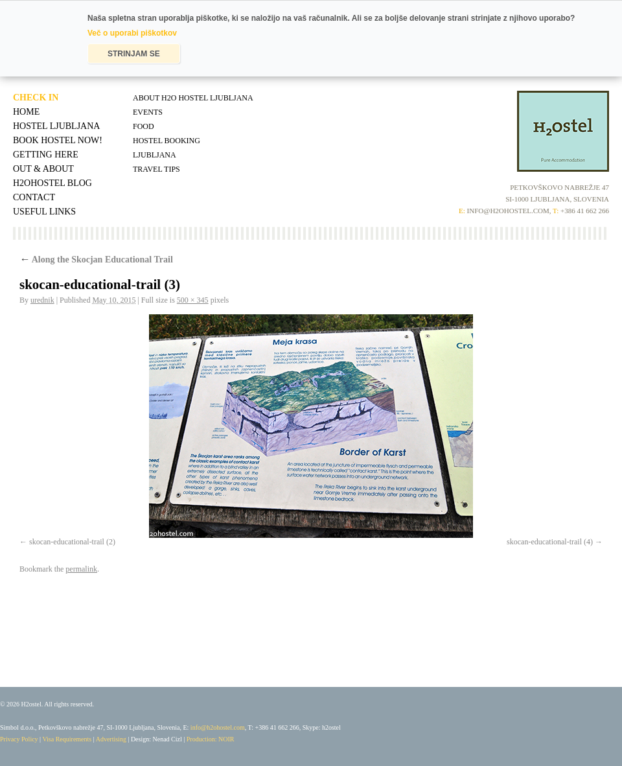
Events (148, 112)
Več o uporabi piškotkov (132, 33)
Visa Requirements (66, 739)
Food (143, 126)
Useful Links (44, 211)
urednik (42, 300)
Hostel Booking (166, 140)
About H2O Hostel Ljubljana (193, 97)
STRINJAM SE (134, 53)
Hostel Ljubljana (56, 126)
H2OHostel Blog (52, 183)
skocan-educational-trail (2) (72, 541)
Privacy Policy (19, 739)
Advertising (111, 739)
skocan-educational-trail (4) (550, 541)
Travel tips (156, 169)
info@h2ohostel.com (217, 727)
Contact (34, 197)
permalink (81, 569)
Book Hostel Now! (57, 140)
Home (26, 112)
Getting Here (45, 154)
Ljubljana (154, 154)
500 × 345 (193, 300)
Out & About (43, 169)
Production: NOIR (211, 739)
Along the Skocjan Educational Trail (96, 259)
